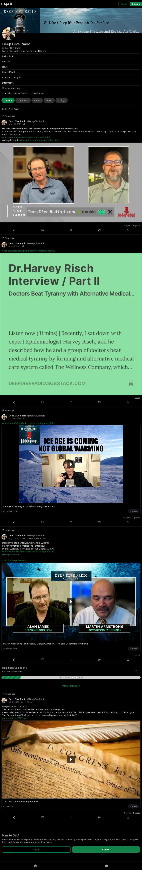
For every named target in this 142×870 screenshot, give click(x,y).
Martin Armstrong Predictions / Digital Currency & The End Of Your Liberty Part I (45, 643)
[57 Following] (38, 93)
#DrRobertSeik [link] (51, 140)
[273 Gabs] (8, 93)
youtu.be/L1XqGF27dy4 (14, 718)
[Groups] (106, 865)
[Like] (14, 230)
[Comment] (42, 230)
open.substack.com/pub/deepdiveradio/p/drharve (29, 250)
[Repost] (70, 230)
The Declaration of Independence (20, 801)
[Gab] (8, 4)
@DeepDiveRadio (11, 554)
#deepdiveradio (18, 560)
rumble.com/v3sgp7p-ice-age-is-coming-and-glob (28, 422)
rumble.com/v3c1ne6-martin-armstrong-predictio (28, 551)
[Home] (35, 865)
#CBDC (5, 560)
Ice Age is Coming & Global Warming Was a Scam (29, 506)
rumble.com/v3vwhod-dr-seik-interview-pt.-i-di (27, 137)
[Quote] (99, 230)
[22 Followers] (23, 93)
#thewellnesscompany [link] (31, 140)
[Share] (127, 230)
